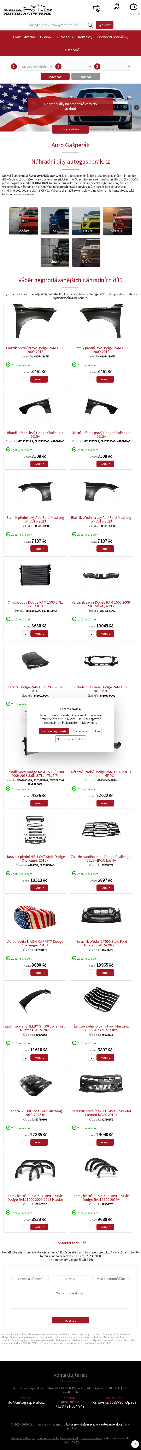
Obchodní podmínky (112, 37)
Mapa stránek (70, 1438)
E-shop (45, 37)
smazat (86, 77)
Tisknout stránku (48, 1438)
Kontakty (85, 37)
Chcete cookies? (91, 1438)
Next (136, 107)
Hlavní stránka (24, 37)
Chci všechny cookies (54, 731)
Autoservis (65, 37)
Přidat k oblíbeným (23, 1438)
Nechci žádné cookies (70, 739)
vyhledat (55, 77)
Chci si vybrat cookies (86, 731)
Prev (4, 107)
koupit (39, 379)
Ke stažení (71, 50)
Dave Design (70, 1442)
